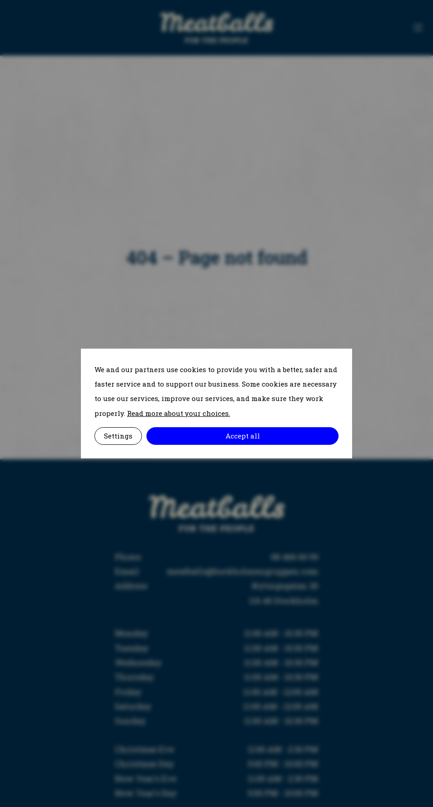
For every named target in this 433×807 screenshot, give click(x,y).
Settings (118, 435)
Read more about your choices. (178, 413)
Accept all (243, 435)
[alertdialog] (216, 404)
